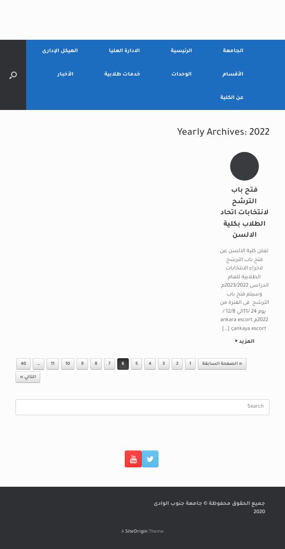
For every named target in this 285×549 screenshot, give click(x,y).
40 (23, 364)
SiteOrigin (136, 532)
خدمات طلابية (122, 75)
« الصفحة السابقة (222, 364)
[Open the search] (13, 75)
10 (67, 364)
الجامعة (233, 51)
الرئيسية (181, 51)
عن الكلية (231, 98)
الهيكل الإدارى (60, 51)
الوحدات (181, 75)
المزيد (244, 342)
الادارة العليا (124, 51)
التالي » (28, 377)
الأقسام (233, 75)
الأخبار (65, 75)
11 (52, 364)
